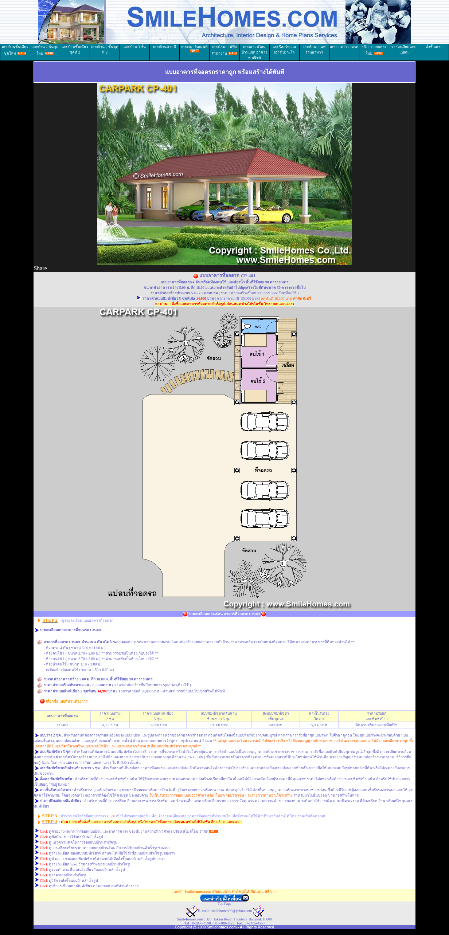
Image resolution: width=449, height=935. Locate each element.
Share (40, 268)
